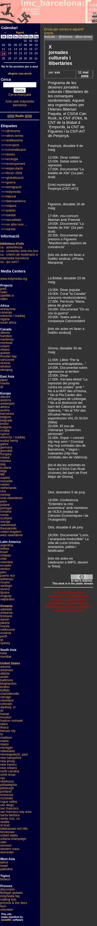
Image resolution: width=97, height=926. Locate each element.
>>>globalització (12, 178)
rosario (5, 582)
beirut (4, 862)
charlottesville (9, 694)
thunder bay (8, 356)
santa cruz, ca (10, 818)
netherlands (8, 488)
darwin (4, 619)
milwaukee (7, 751)
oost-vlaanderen (11, 498)
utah (3, 842)
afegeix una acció (20, 73)
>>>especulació (12, 168)
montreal (6, 343)
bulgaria (5, 427)
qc (2, 387)
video (4, 299)
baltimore (6, 680)
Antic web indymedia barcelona (19, 103)
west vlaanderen (11, 535)
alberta (5, 333)
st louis (5, 825)
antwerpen (7, 403)
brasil (4, 552)
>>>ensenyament (13, 164)
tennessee (7, 832)
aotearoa (6, 613)
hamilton (6, 336)
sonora (5, 589)
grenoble (6, 451)
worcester (7, 852)
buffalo (5, 690)
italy (3, 464)
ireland (5, 457)
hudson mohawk (11, 721)
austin (4, 677)
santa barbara (9, 815)
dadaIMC (6, 919)
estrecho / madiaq (12, 316)
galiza (4, 444)
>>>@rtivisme (10, 131)
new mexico (8, 764)
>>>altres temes (12, 136)
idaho (4, 724)
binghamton (8, 683)
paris (3, 501)
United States (10, 663)
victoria (5, 363)
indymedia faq (10, 896)
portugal (5, 508)
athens (5, 407)
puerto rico (7, 575)
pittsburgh (7, 788)
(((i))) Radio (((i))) (20, 116)
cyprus (4, 434)
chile (3, 559)
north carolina (9, 771)
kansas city (8, 731)
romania (5, 511)
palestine (6, 869)
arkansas (6, 670)
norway (5, 494)
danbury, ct (7, 707)
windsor (5, 366)
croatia (5, 430)
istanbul (5, 461)
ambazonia (8, 309)
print (3, 289)
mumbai (5, 656)
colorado (6, 704)
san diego (7, 805)
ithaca (4, 727)
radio (3, 292)
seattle (4, 822)
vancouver (7, 360)
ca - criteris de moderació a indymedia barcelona (19, 256)
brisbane (6, 616)
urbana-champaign (13, 839)
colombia (6, 562)
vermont (5, 845)
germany (6, 447)
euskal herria (9, 440)
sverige (5, 521)
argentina (6, 545)
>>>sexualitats (11, 220)
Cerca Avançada (19, 95)
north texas (8, 775)
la (1, 734)
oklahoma (7, 781)
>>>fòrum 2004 (11, 173)
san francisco (9, 808)
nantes (5, 484)
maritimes (7, 339)
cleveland (6, 700)
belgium (5, 417)
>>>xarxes (8, 229)
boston (5, 687)
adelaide (6, 609)
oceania (5, 633)
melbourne (7, 629)
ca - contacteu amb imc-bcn (19, 251)
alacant (5, 397)
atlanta (5, 673)
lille (2, 474)
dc (2, 710)
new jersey (7, 761)
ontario (5, 346)
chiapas (5, 555)
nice (3, 491)
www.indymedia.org (13, 279)
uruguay (5, 596)
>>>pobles (8, 210)
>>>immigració (11, 187)
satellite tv (7, 295)
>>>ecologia (9, 159)
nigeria (5, 319)
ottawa (4, 349)
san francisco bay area (16, 812)
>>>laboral (8, 196)
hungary (5, 454)
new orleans (8, 768)
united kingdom (10, 532)
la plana (5, 467)
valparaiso (7, 599)
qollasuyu (6, 579)
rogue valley (8, 802)
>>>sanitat (8, 215)
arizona (5, 667)
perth (3, 636)
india (3, 653)
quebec (5, 353)
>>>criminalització (13, 150)
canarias (6, 312)
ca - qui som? (9, 262)
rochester (6, 798)
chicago (5, 697)
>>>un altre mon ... (14, 224)
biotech (5, 879)
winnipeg (6, 370)
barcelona (7, 414)
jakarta (5, 623)
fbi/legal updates (11, 893)
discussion (7, 889)
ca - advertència (11, 247)
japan (4, 380)
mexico (5, 569)
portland (5, 791)
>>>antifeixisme (12, 140)
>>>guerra (8, 182)
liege (3, 471)
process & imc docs (13, 903)
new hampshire (10, 758)
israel (4, 866)
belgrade (6, 420)
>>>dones (8, 154)
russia (4, 515)
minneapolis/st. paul (14, 754)
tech (3, 906)
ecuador (5, 565)
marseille (6, 481)
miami (4, 744)
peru (3, 572)
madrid (5, 478)
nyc (2, 778)
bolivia (4, 548)
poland (5, 505)
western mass (9, 849)
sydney (5, 643)
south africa (8, 322)
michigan (6, 748)
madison (6, 737)
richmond (6, 795)
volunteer (6, 909)
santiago (6, 586)
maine (4, 741)
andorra (5, 400)
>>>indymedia (11, 192)
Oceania (6, 606)
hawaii (4, 714)
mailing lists (8, 899)
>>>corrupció (10, 145)
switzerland (8, 525)
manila (4, 383)
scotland (6, 518)
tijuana (4, 592)
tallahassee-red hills (14, 828)
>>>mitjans (8, 206)
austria (5, 410)
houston (5, 717)
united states (9, 835)
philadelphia (8, 785)
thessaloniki (8, 528)
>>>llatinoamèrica (13, 201)
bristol (4, 424)
